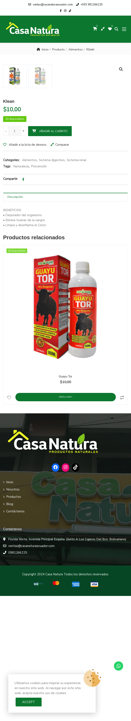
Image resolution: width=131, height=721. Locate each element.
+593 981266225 (89, 4)
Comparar (62, 270)
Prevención (39, 291)
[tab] (65, 322)
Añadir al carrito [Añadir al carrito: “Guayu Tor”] (65, 522)
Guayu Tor (65, 501)
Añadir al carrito (53, 256)
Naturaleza (21, 291)
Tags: (7, 291)
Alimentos (75, 49)
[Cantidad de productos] (14, 256)
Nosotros (13, 614)
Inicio (44, 49)
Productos (13, 622)
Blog (9, 629)
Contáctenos (15, 636)
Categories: (11, 285)
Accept (28, 702)
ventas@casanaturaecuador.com (50, 4)
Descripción (15, 322)
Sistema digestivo (52, 285)
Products (58, 49)
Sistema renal (76, 285)
